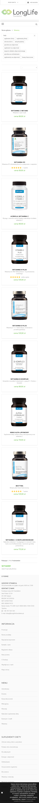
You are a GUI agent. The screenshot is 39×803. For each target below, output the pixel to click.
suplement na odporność (11, 48)
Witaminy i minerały (8, 777)
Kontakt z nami (6, 645)
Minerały (4, 709)
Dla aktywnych (6, 752)
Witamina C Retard (19, 111)
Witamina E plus (19, 326)
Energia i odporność (8, 757)
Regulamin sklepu (7, 650)
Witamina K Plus (19, 270)
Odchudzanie (6, 762)
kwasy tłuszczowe (27, 57)
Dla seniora (5, 772)
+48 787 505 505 (9, 611)
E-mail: (4, 613)
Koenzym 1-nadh (7, 719)
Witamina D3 (19, 162)
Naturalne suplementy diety (10, 714)
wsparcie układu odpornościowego (14, 51)
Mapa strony (5, 670)
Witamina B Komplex (19, 379)
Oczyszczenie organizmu (9, 767)
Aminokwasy (5, 689)
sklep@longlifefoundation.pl (15, 613)
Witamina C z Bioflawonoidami (19, 540)
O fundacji (5, 660)
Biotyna (19, 486)
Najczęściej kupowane (8, 640)
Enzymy (4, 694)
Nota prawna (5, 655)
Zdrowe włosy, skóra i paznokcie (12, 742)
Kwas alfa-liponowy (19, 432)
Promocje (4, 630)
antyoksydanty (19, 42)
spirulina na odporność (11, 45)
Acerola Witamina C (20, 216)
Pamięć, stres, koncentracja (10, 747)
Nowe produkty (6, 635)
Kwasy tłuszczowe (7, 699)
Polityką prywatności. (26, 801)
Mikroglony (5, 704)
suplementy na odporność (12, 57)
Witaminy (4, 724)
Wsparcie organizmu (8, 782)
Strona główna (6, 30)
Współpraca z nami (7, 665)
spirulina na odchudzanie (11, 54)
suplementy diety (22, 38)
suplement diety (9, 38)
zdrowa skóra (8, 42)
